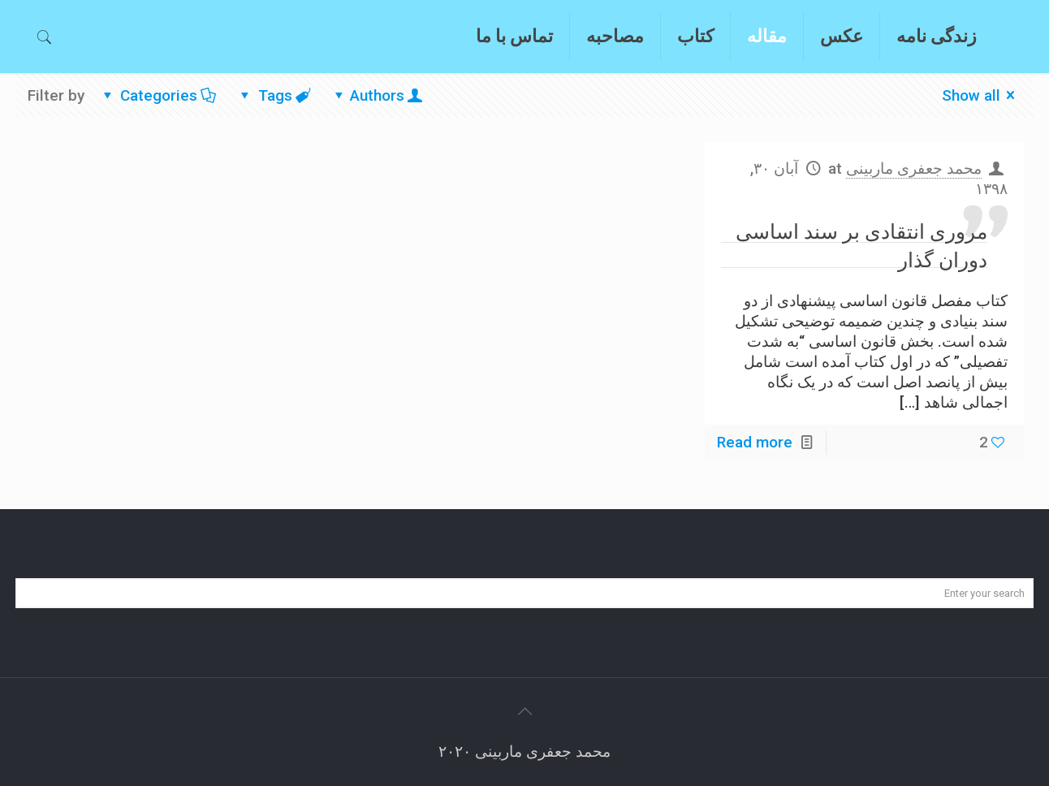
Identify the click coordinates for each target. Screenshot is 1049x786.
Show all (982, 95)
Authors (376, 95)
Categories (158, 95)
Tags (273, 95)
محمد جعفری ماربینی (914, 168)
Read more (754, 442)
